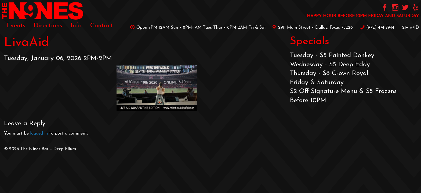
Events (15, 26)
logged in (39, 133)
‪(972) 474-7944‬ (377, 27)
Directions (48, 26)
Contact (101, 26)
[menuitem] (16, 26)
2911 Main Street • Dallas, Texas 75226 (311, 27)
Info (76, 26)
